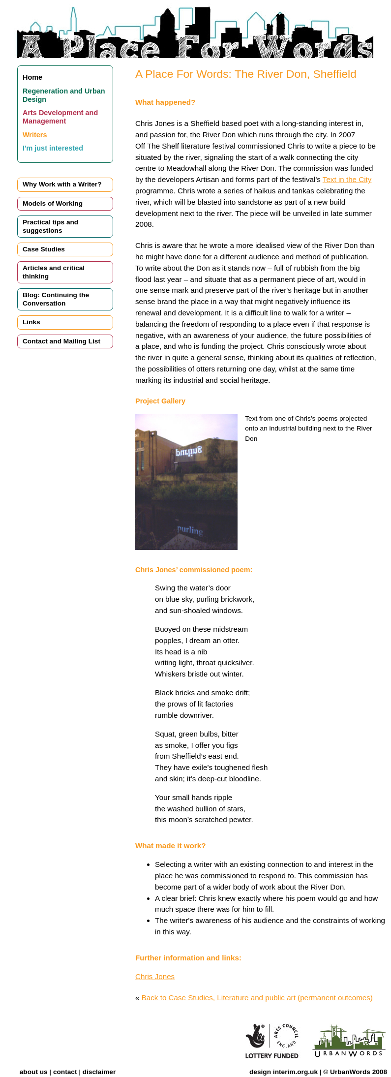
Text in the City (347, 179)
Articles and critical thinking (54, 271)
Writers (35, 135)
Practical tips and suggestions (50, 226)
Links (31, 322)
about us (34, 1072)
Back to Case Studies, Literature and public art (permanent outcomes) (257, 997)
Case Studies (44, 249)
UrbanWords (350, 1072)
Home (32, 77)
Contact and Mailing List (61, 341)
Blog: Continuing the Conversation (56, 299)
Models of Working (53, 203)
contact (65, 1072)
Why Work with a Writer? (62, 184)
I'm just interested (53, 148)
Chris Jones (155, 976)
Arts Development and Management (60, 117)
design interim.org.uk (283, 1072)
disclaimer (99, 1072)
